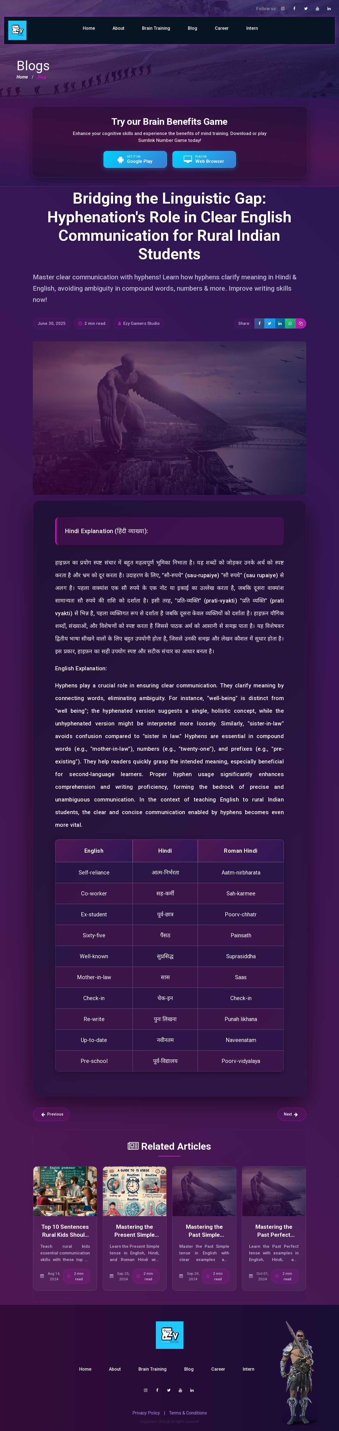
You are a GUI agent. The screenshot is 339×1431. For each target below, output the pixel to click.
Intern (252, 28)
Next (291, 1114)
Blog (192, 28)
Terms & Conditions (188, 1413)
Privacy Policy (146, 1413)
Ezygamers (149, 1422)
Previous (52, 1114)
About (118, 28)
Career (222, 28)
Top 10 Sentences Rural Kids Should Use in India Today (65, 1235)
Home (89, 28)
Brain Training (156, 28)
